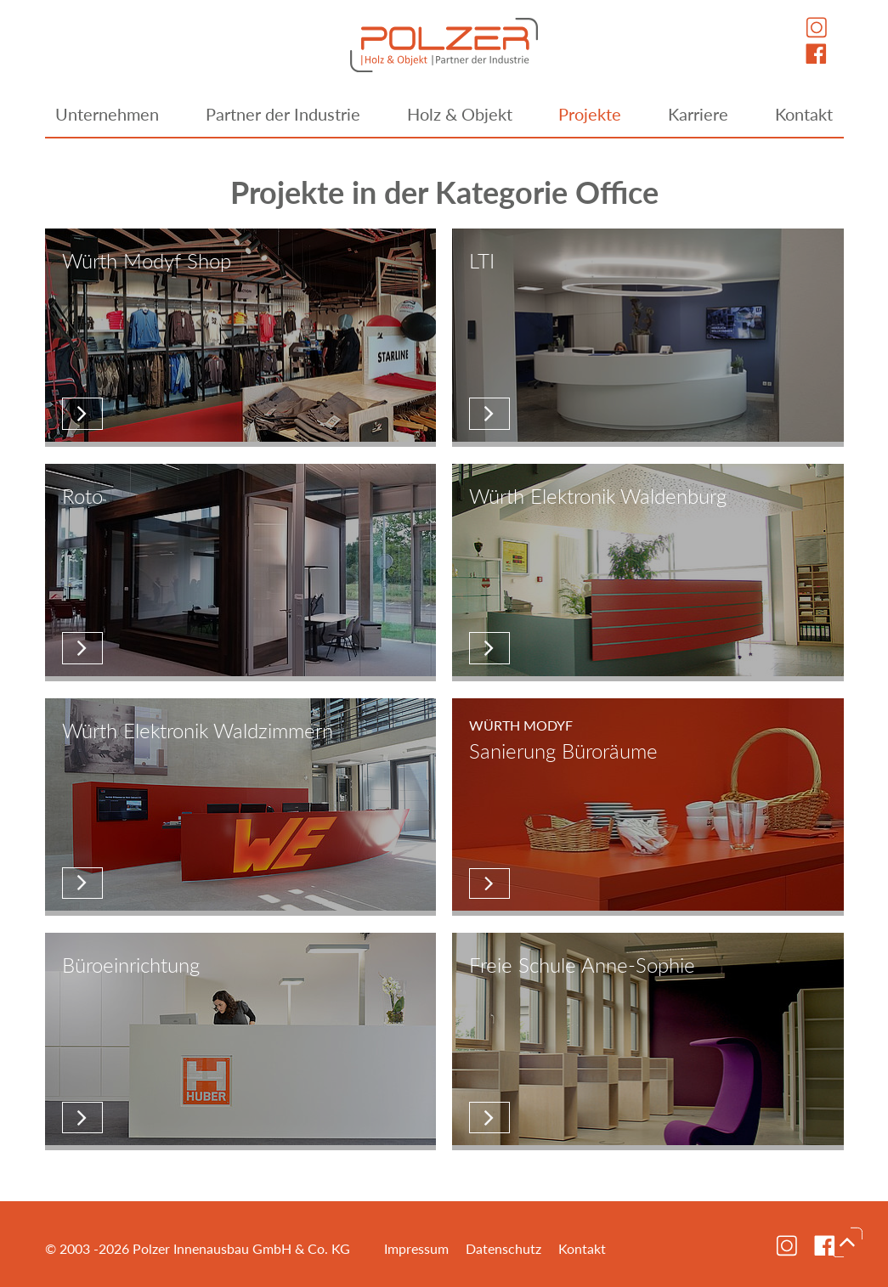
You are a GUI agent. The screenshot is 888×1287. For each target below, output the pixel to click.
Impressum (416, 1248)
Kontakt (804, 114)
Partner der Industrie (283, 114)
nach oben (847, 1242)
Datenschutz (503, 1248)
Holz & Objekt (459, 114)
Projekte (589, 114)
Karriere (698, 114)
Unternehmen (107, 114)
